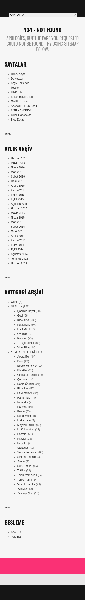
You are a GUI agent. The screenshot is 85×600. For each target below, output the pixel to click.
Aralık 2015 (18, 185)
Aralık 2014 (18, 235)
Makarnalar (24, 420)
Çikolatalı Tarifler (27, 374)
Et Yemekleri (24, 393)
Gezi (20, 315)
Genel (14, 302)
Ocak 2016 (17, 181)
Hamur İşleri (24, 397)
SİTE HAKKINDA (21, 110)
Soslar (21, 461)
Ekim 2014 (17, 245)
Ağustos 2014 (19, 254)
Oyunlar (22, 333)
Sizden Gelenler (26, 456)
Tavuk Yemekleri (27, 475)
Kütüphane (23, 324)
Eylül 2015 (17, 199)
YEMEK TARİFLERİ (23, 352)
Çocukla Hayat (26, 311)
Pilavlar (21, 438)
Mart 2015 (17, 222)
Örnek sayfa (18, 74)
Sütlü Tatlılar (24, 466)
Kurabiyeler (24, 415)
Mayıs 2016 (18, 163)
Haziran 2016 (19, 158)
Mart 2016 (17, 172)
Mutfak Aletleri (25, 429)
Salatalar (22, 447)
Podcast (22, 338)
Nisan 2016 (18, 167)
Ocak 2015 (17, 231)
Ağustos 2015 (19, 204)
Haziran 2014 (19, 263)
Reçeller (22, 443)
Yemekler (23, 488)
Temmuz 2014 (19, 258)
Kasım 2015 (18, 190)
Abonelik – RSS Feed (24, 106)
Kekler (21, 411)
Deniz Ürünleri (25, 384)
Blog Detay (17, 119)
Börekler (22, 370)
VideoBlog (23, 347)
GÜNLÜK (16, 306)
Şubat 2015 (18, 226)
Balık (20, 361)
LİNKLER (16, 92)
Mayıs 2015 (18, 213)
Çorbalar (22, 379)
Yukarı (8, 133)
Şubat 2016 (18, 176)
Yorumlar (16, 536)
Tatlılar (21, 470)
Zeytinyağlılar (25, 493)
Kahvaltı (22, 406)
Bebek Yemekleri (27, 365)
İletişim (15, 87)
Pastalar (22, 434)
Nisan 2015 (18, 217)
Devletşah (17, 78)
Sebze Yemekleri (27, 452)
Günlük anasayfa (21, 115)
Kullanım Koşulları (22, 96)
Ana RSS (16, 532)
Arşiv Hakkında (20, 83)
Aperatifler (23, 356)
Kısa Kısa (23, 320)
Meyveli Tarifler (26, 425)
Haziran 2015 (19, 208)
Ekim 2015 (17, 194)
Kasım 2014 (18, 240)
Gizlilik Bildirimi (20, 101)
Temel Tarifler (25, 479)
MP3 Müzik (24, 329)
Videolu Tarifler (26, 484)
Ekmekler (23, 388)
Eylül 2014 (17, 249)
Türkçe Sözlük (25, 343)
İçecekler (22, 402)
